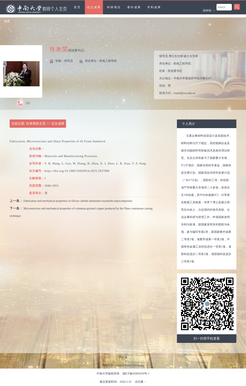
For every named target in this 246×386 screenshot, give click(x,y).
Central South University (129, 365)
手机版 (123, 357)
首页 (77, 7)
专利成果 (154, 7)
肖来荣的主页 (36, 123)
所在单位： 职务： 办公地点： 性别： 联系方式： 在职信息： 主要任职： (201, 75)
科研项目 (114, 7)
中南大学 (107, 365)
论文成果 (94, 7)
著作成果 (134, 7)
